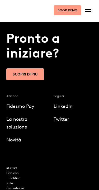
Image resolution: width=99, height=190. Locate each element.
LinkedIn (63, 106)
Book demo (67, 10)
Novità (13, 140)
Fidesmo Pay (20, 106)
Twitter (61, 119)
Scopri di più (25, 74)
